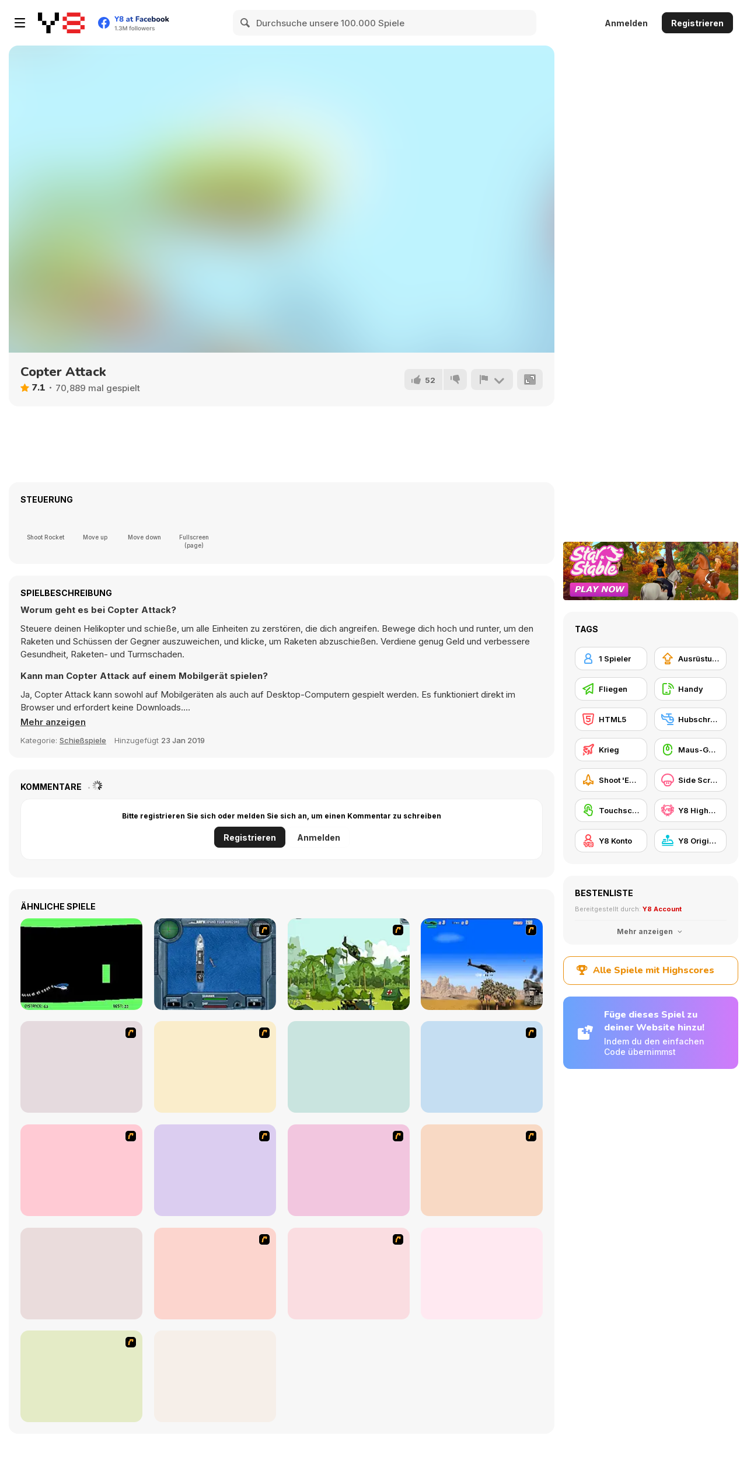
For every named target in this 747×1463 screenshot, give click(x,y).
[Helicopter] (81, 964)
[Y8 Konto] (611, 840)
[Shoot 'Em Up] (611, 780)
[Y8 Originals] (690, 840)
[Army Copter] (81, 1067)
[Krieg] (611, 749)
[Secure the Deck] (81, 1170)
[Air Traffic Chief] (349, 1170)
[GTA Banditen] (215, 1067)
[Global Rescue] (349, 964)
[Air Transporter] (215, 1273)
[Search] (246, 23)
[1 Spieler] (611, 658)
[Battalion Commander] (215, 1376)
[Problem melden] (492, 379)
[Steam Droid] (81, 1273)
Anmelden (626, 23)
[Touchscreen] (611, 810)
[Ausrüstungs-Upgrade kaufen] (690, 658)
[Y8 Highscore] (690, 810)
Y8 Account (662, 909)
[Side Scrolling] (690, 780)
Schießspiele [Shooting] (83, 740)
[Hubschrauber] (690, 719)
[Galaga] (349, 1067)
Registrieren (697, 23)
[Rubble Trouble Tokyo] (81, 1376)
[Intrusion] (482, 1067)
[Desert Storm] (482, 964)
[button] (53, 722)
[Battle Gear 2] (215, 1170)
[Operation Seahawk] (215, 964)
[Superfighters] (482, 1273)
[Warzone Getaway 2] (349, 1273)
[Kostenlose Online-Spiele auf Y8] (61, 22)
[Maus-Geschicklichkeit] (690, 749)
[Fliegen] (611, 689)
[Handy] (690, 689)
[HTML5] (611, 719)
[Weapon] (482, 1170)
